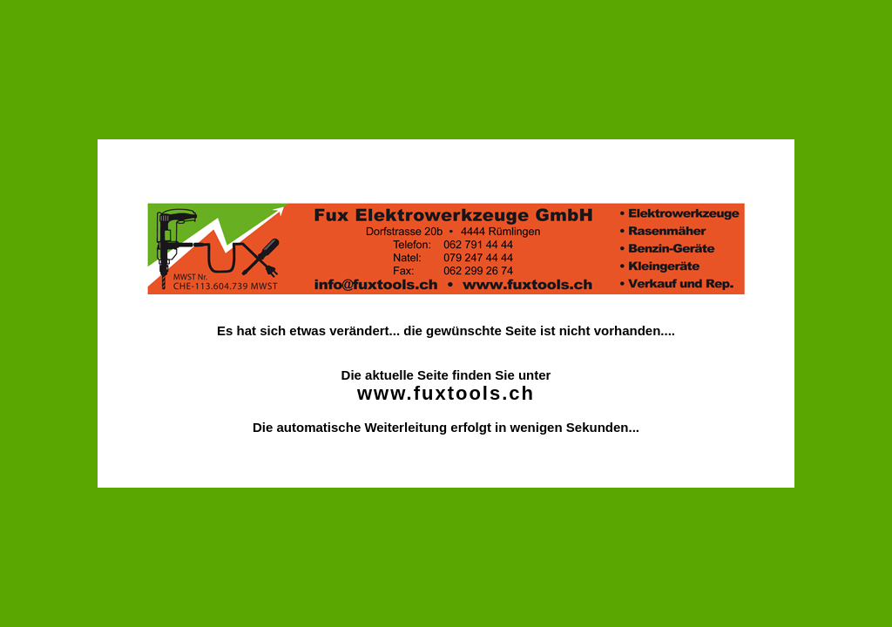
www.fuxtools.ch (446, 393)
